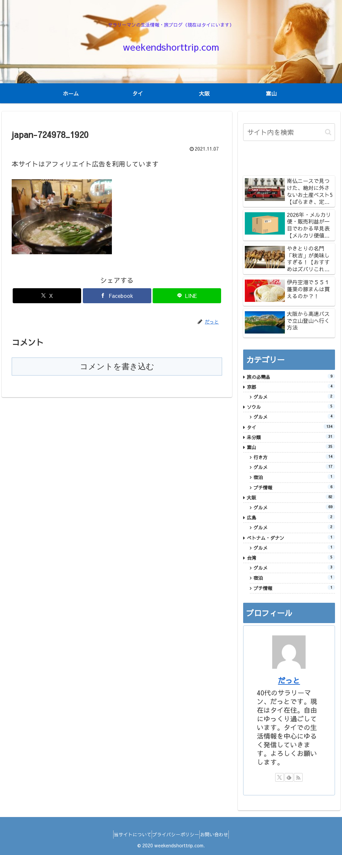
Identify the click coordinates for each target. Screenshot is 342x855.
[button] (328, 132)
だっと (289, 680)
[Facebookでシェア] (117, 295)
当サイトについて (126, 834)
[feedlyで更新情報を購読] (289, 777)
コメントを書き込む (117, 366)
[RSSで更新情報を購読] (298, 777)
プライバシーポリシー (175, 834)
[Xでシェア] (47, 295)
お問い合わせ (220, 834)
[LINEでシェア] (187, 295)
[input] (289, 132)
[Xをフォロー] (279, 777)
